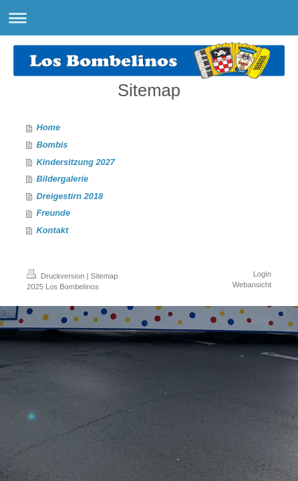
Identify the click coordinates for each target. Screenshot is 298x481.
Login (262, 274)
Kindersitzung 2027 (76, 162)
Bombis (52, 145)
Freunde (53, 213)
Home (49, 127)
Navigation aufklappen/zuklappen (149, 17)
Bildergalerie (63, 179)
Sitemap (104, 276)
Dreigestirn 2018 (70, 196)
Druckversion (57, 276)
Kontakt (53, 230)
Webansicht (252, 285)
